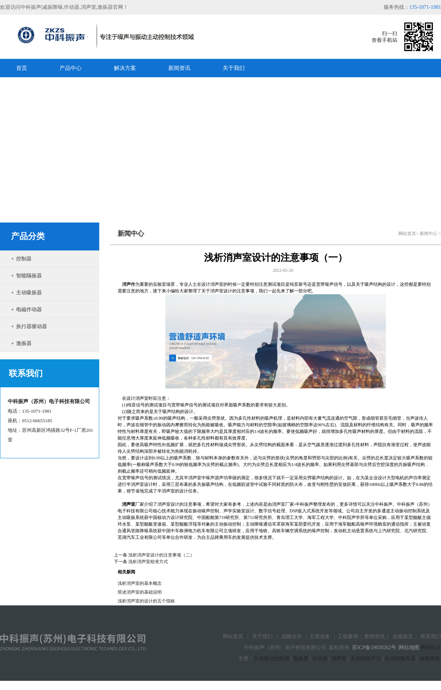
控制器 (24, 259)
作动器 (319, 658)
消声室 (339, 658)
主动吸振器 (29, 292)
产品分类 (28, 236)
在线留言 (402, 636)
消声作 (128, 284)
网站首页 (407, 233)
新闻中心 (428, 233)
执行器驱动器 (31, 326)
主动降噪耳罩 (400, 658)
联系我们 (430, 636)
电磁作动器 (29, 309)
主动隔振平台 (365, 658)
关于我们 (262, 636)
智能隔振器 (29, 275)
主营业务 (319, 636)
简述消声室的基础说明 (140, 592)
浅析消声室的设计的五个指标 (146, 601)
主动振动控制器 (272, 658)
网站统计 (430, 647)
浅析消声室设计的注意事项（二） (161, 555)
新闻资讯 (374, 636)
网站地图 (409, 647)
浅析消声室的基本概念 (140, 583)
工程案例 (348, 636)
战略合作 (292, 636)
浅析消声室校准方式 (148, 561)
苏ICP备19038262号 (374, 647)
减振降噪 (429, 658)
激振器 (24, 343)
